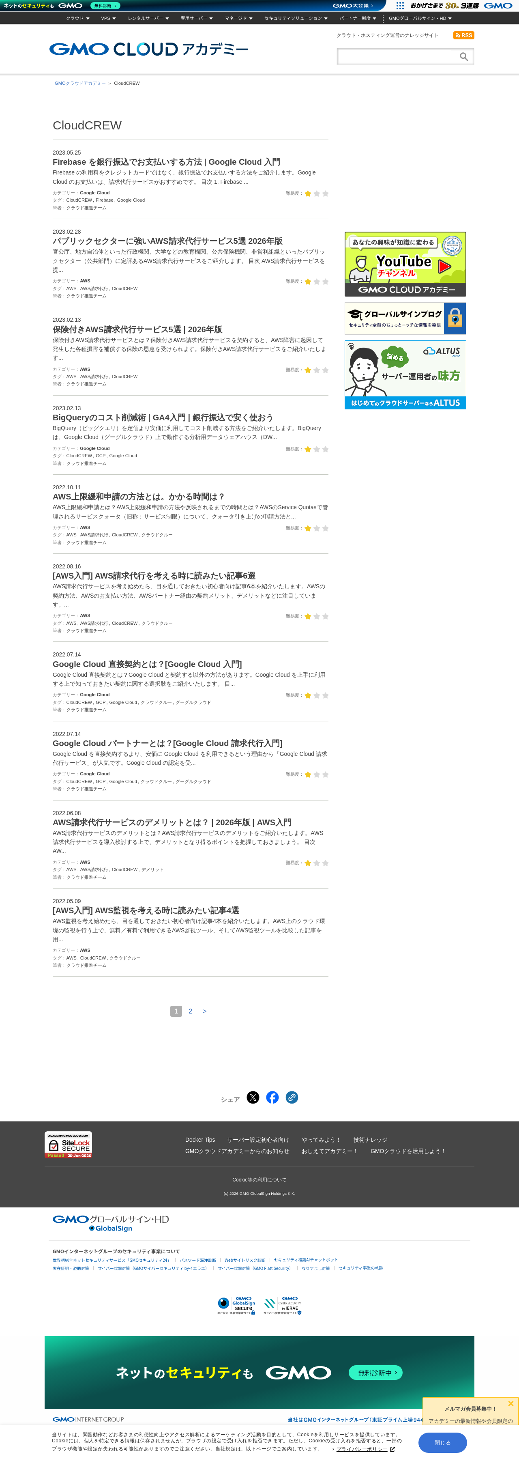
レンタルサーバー (145, 18)
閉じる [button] (443, 1444)
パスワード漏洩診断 (198, 1260)
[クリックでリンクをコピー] (291, 1097)
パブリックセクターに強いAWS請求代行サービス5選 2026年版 (168, 241)
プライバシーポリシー (366, 1451)
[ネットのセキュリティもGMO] (62, 5)
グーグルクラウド (193, 702)
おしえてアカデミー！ (330, 1151)
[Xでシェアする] (253, 1097)
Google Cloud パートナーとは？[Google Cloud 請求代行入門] (168, 743)
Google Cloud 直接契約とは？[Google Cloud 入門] (147, 664)
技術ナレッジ (371, 1139)
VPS (105, 18)
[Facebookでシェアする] (272, 1097)
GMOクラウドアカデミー (149, 49)
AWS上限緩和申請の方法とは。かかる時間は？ (139, 496)
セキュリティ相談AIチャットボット (306, 1260)
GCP (100, 455)
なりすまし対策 (316, 1268)
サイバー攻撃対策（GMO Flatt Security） (255, 1268)
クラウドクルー (157, 534)
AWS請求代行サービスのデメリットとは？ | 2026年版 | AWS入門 (172, 822)
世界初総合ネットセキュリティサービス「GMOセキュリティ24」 (112, 1260)
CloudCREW (79, 200)
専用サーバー (194, 18)
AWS (85, 280)
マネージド (236, 18)
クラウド (75, 18)
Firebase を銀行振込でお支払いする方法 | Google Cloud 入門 (166, 161)
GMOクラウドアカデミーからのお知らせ (237, 1151)
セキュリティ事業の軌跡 (361, 1268)
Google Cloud (94, 192)
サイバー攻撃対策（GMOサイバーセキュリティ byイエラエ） (153, 1268)
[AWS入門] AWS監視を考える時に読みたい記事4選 (146, 910)
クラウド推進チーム (86, 207)
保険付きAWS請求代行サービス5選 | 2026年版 (137, 329)
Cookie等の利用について (259, 1180)
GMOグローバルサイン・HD (417, 18)
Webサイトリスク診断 (245, 1260)
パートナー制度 (355, 18)
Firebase (105, 200)
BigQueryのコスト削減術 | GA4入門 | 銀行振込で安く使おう (163, 417)
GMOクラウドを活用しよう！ (408, 1151)
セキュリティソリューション (293, 18)
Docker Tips (200, 1139)
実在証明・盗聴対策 (71, 1268)
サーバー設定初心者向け (258, 1139)
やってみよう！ (321, 1139)
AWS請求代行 (94, 288)
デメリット (153, 869)
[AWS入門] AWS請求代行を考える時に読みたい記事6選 (154, 575)
